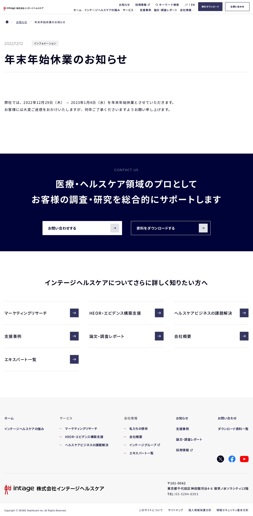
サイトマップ (175, 510)
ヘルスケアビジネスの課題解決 (211, 312)
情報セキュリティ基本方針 (233, 510)
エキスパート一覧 (41, 359)
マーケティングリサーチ (41, 312)
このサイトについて (151, 510)
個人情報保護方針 (199, 510)
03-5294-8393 (186, 494)
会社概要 (211, 336)
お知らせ (21, 22)
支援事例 (41, 336)
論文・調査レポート (126, 336)
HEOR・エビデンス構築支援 (126, 312)
